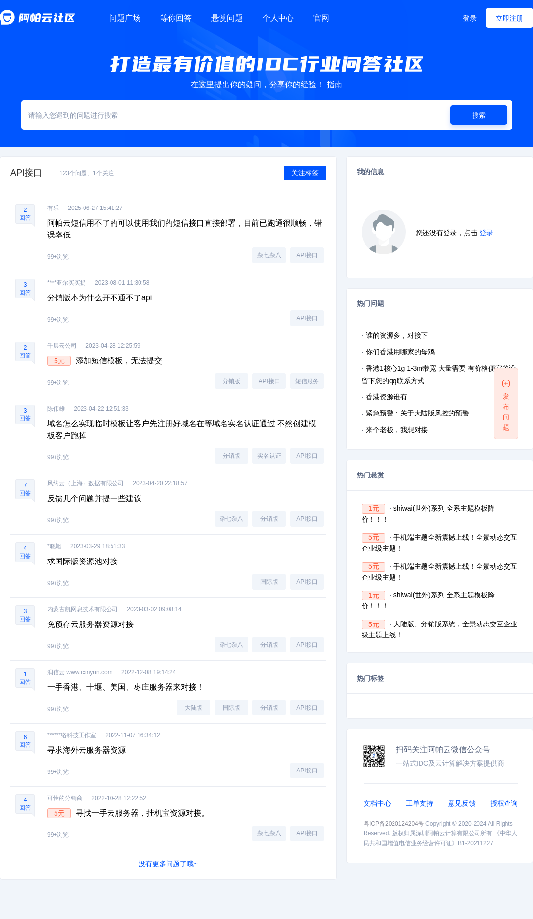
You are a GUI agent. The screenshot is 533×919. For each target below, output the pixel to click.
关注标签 (305, 173)
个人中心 (278, 18)
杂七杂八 (269, 255)
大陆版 (193, 707)
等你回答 (176, 18)
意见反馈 (462, 803)
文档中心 (377, 803)
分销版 (231, 381)
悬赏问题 (227, 18)
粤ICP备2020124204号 (394, 823)
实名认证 (269, 455)
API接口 (306, 255)
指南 (334, 84)
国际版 (269, 581)
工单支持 (419, 803)
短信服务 (307, 381)
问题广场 (124, 18)
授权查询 (504, 803)
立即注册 (509, 18)
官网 (321, 18)
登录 (470, 18)
